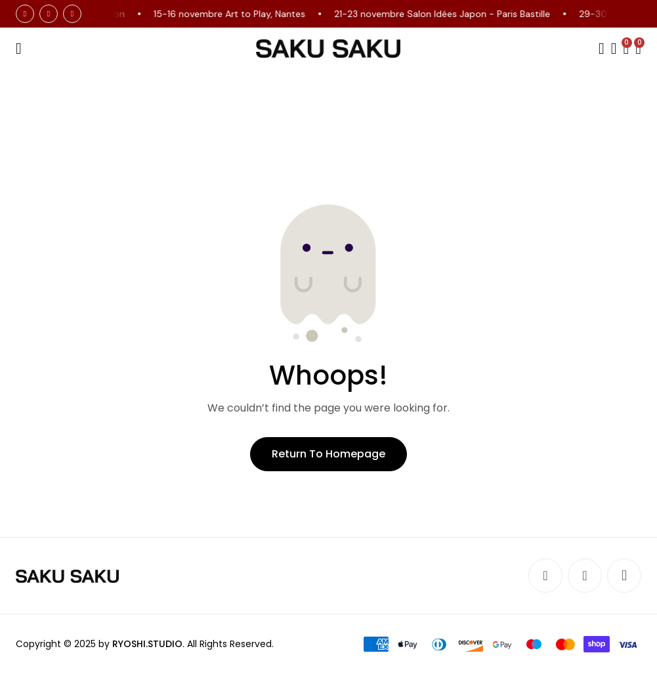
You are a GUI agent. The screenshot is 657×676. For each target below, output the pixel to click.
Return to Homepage (328, 453)
